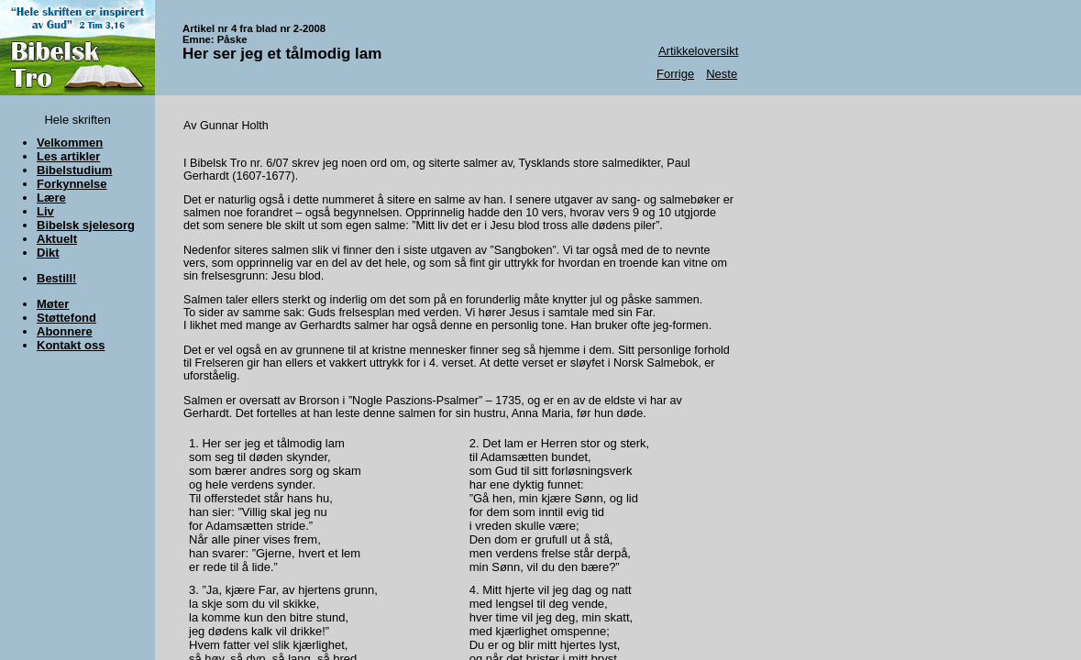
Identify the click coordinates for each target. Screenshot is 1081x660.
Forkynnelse (72, 184)
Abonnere (65, 331)
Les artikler (68, 156)
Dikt (48, 252)
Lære (51, 197)
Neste (721, 74)
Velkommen (70, 142)
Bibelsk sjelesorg (86, 225)
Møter (53, 304)
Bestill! (56, 278)
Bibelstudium (74, 170)
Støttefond (66, 317)
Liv (45, 211)
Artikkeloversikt (698, 51)
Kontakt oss (71, 345)
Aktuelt (57, 239)
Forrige (675, 74)
